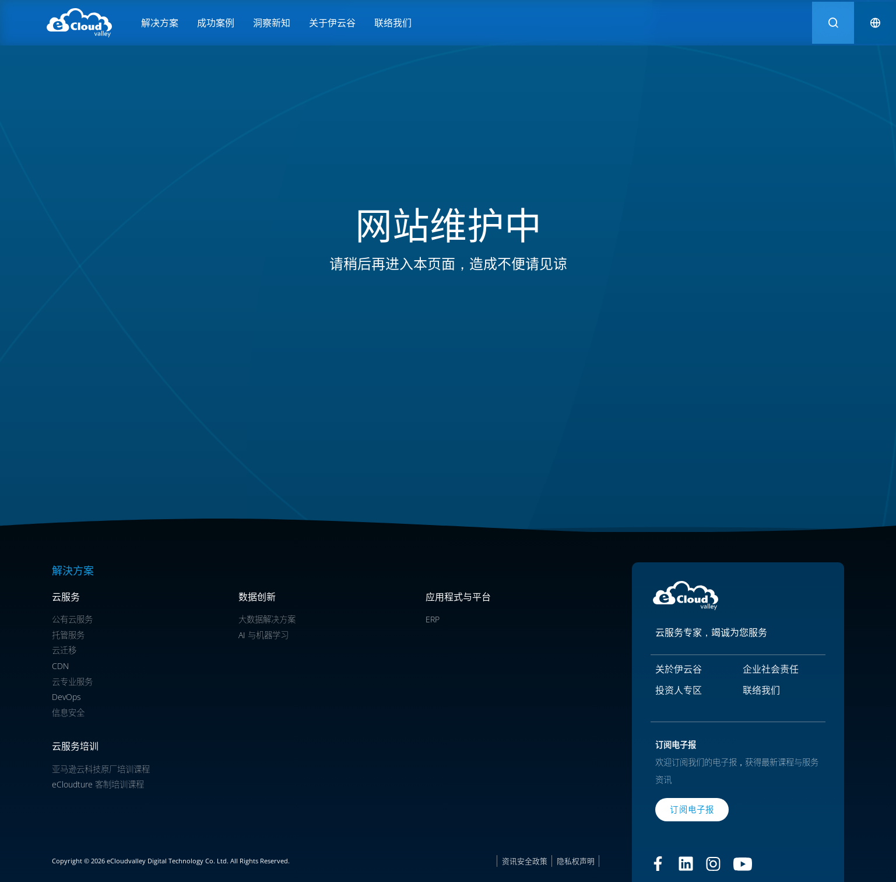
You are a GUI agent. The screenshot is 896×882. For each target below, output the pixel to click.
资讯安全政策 (524, 861)
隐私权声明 (576, 861)
